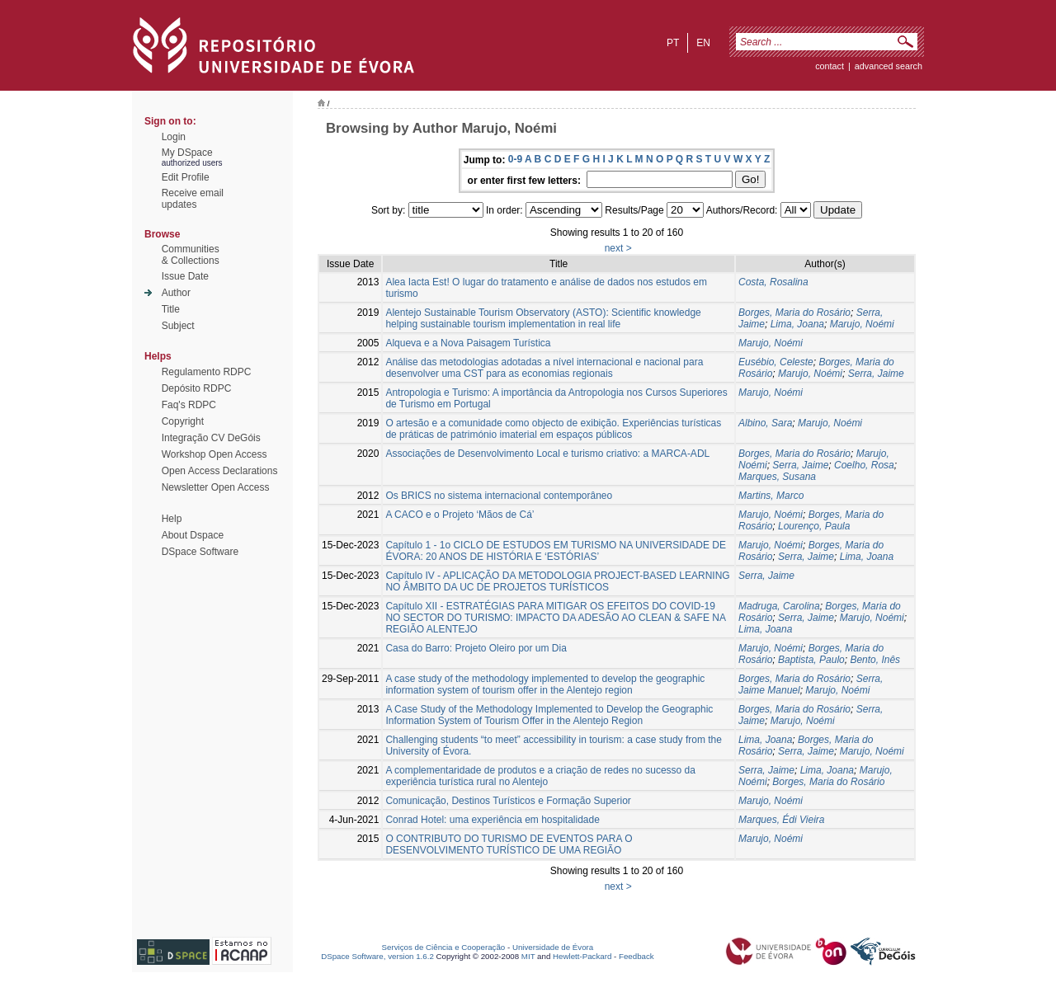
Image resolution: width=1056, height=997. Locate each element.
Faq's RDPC (189, 405)
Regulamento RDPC (207, 372)
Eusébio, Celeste (775, 362)
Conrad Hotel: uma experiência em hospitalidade (492, 819)
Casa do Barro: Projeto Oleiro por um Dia (475, 648)
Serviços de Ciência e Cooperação (444, 947)
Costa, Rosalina (773, 282)
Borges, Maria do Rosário (794, 312)
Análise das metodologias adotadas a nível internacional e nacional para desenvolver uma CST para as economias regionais (544, 367)
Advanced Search (888, 66)
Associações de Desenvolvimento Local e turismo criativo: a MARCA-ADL (547, 453)
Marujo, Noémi (862, 324)
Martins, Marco (771, 495)
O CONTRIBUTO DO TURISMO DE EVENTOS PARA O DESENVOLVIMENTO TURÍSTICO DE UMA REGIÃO (508, 844)
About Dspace (193, 535)
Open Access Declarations (220, 471)
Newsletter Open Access (216, 487)
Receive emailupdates (193, 198)
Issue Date (185, 276)
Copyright (183, 421)
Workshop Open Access (214, 454)
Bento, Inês (875, 659)
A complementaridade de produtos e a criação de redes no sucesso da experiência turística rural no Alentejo (540, 776)
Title (171, 309)
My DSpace (187, 152)
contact (829, 66)
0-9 (515, 159)
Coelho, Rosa (864, 465)
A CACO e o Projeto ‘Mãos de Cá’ (459, 514)
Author (176, 293)
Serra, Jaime (876, 373)
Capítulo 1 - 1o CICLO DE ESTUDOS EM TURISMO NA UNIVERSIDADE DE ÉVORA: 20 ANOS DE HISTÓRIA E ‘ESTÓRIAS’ (555, 550)
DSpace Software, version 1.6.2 (377, 956)
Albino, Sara (765, 423)
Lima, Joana (797, 324)
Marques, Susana (777, 476)
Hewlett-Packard (582, 956)
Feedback (636, 956)
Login (174, 137)
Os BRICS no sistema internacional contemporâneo (498, 495)
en (703, 43)
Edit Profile (186, 177)
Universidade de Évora (552, 947)
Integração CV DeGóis (211, 438)
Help (172, 518)
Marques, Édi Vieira (781, 819)
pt (673, 43)
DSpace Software (200, 551)
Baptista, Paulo (811, 659)
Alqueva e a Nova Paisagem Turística (467, 343)
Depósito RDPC (197, 388)
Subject (178, 326)
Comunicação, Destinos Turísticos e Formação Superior (507, 801)
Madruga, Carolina (779, 606)
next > (618, 248)
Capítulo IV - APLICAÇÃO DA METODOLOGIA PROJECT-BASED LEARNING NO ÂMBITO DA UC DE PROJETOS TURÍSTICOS (557, 581)
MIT (528, 956)
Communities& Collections (190, 254)
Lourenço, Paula (814, 526)
